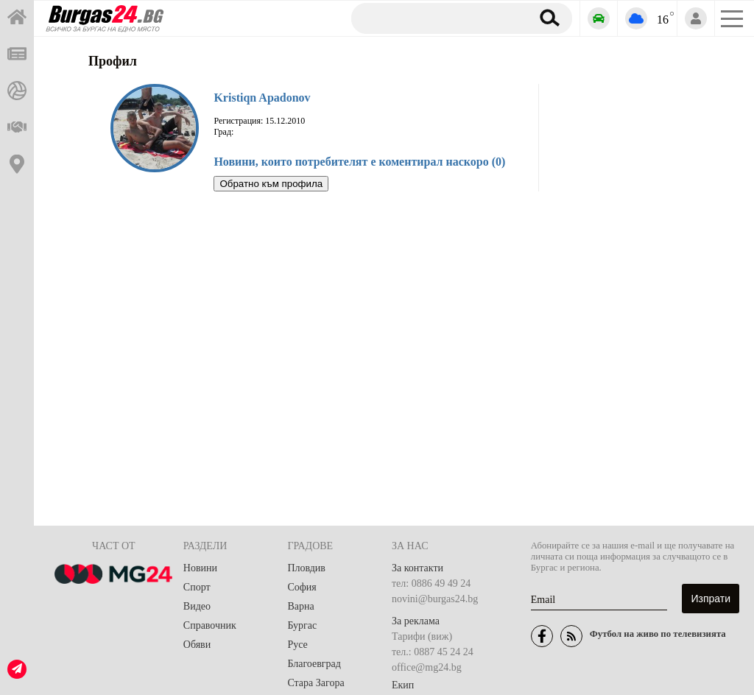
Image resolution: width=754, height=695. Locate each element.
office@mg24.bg (427, 667)
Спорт (197, 587)
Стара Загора (315, 682)
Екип (403, 685)
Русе (297, 644)
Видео (197, 606)
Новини (200, 568)
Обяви (197, 644)
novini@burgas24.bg (435, 598)
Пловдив (306, 568)
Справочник (209, 625)
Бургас (302, 625)
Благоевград (314, 663)
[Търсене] (435, 17)
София (301, 587)
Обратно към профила (271, 183)
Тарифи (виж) (422, 636)
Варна (300, 606)
